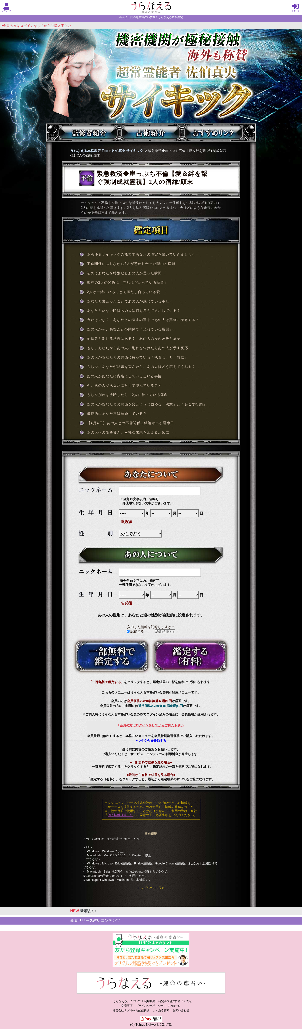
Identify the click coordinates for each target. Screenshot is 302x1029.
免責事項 (126, 1005)
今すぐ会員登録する (151, 740)
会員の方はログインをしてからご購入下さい (36, 26)
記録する (135, 631)
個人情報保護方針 (120, 815)
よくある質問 (161, 1010)
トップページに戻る (151, 887)
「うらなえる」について (125, 1001)
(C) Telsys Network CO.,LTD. (151, 1025)
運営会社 (118, 1010)
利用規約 (149, 1001)
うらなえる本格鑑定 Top (89, 151)
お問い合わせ (181, 1010)
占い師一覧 (174, 1005)
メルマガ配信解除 (138, 1010)
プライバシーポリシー (150, 1005)
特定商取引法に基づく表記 (175, 1001)
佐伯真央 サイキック (127, 151)
